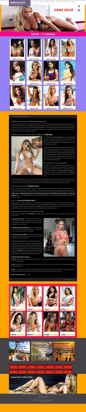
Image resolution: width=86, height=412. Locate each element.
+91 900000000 (48, 34)
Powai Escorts (13, 371)
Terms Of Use (40, 397)
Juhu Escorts (31, 366)
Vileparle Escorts (67, 366)
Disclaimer (46, 397)
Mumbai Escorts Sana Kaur (48, 400)
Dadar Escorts (41, 371)
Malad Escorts (32, 371)
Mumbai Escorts (18, 2)
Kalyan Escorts (50, 366)
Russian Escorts (22, 371)
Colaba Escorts (59, 366)
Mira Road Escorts (50, 371)
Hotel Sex (41, 366)
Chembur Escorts (59, 371)
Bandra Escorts (22, 366)
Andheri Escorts (13, 366)
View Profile (20, 59)
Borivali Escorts (68, 371)
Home (12, 116)
